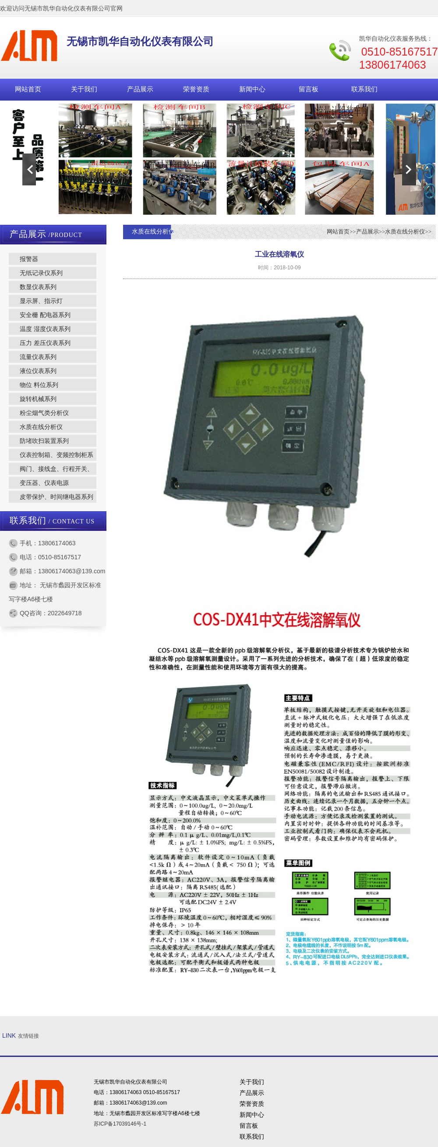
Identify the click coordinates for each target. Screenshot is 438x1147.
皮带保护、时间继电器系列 (56, 496)
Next (409, 169)
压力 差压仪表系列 (45, 342)
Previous (29, 169)
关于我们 (84, 89)
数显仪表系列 (38, 286)
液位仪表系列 (38, 370)
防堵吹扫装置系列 (44, 440)
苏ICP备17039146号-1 (120, 1124)
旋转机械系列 (38, 398)
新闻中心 (252, 89)
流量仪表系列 (38, 356)
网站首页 (28, 89)
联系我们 (364, 89)
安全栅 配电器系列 (45, 314)
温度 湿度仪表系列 (45, 328)
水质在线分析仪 (41, 426)
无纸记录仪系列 (41, 272)
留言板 (308, 89)
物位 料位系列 (39, 384)
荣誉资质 (196, 89)
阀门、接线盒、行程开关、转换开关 (51, 470)
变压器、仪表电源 (44, 482)
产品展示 (140, 89)
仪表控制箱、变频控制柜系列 (51, 456)
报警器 (29, 258)
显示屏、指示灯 (41, 300)
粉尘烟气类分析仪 (44, 412)
